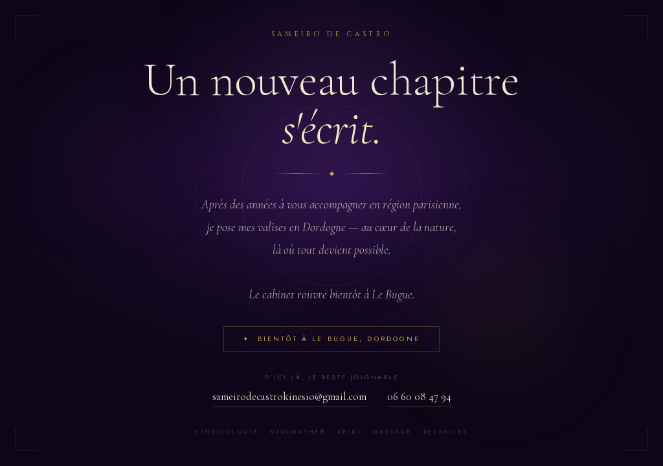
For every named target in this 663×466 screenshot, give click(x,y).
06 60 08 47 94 (419, 396)
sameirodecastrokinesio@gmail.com (289, 396)
